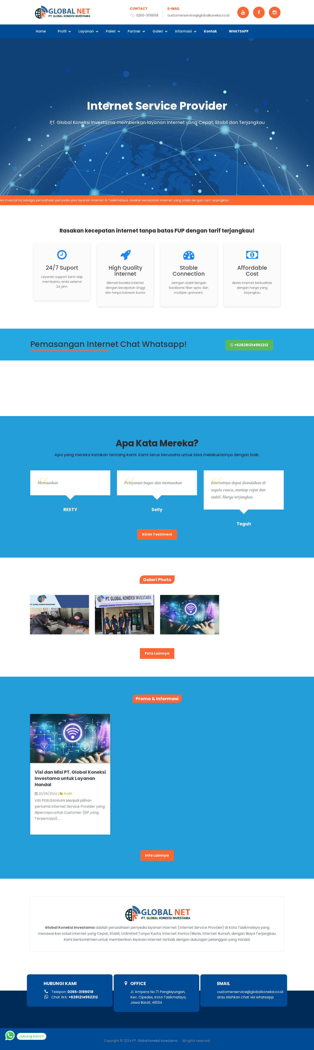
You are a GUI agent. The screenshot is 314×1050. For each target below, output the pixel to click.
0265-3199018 (147, 15)
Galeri (160, 31)
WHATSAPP (239, 31)
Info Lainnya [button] (157, 855)
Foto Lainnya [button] (157, 653)
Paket (113, 31)
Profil (64, 31)
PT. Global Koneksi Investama (154, 1040)
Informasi (185, 31)
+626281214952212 (249, 345)
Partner (136, 31)
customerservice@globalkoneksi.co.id (198, 15)
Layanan (88, 31)
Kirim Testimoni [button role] (157, 534)
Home (41, 31)
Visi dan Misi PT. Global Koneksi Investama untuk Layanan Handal (70, 778)
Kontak (210, 31)
